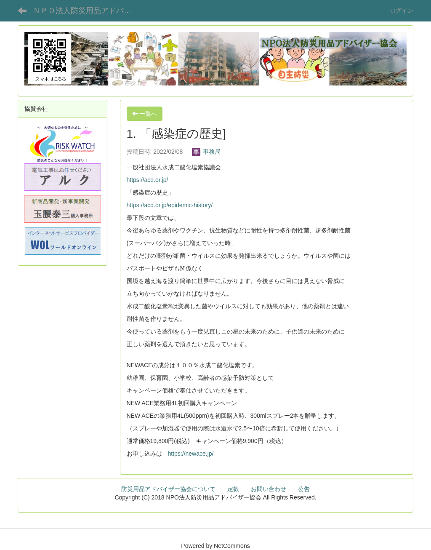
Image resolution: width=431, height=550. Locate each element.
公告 (304, 489)
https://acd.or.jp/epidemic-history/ (170, 205)
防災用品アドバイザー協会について (168, 489)
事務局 (206, 151)
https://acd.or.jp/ (147, 179)
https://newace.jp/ (191, 453)
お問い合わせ (268, 489)
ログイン (401, 10)
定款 (233, 489)
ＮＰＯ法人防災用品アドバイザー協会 (88, 10)
